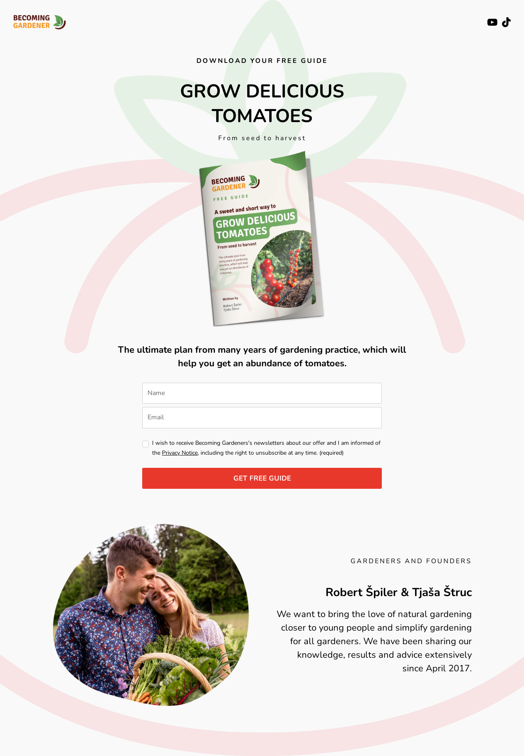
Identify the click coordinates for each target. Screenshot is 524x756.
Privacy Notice (180, 453)
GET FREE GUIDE (262, 478)
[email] (262, 417)
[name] (262, 393)
